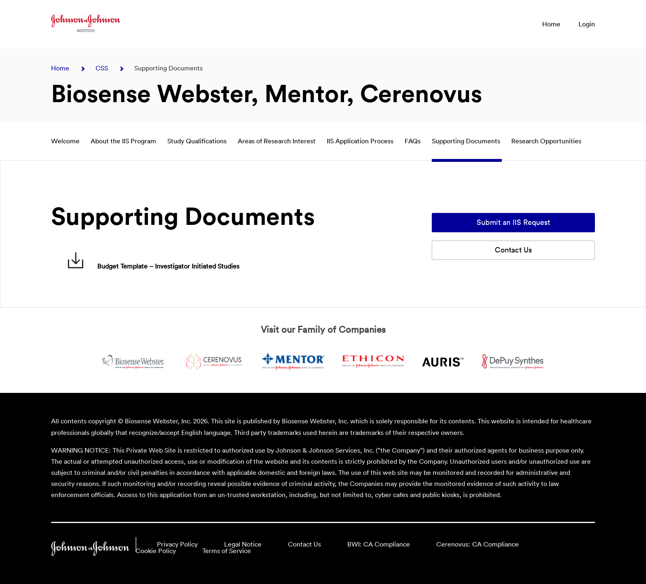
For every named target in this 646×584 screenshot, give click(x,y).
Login (586, 24)
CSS (103, 68)
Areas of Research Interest (277, 141)
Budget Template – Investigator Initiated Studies (153, 266)
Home (551, 24)
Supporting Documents (467, 141)
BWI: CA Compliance (378, 544)
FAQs (413, 141)
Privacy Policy (177, 544)
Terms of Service (226, 551)
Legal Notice (243, 544)
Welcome (66, 141)
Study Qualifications (197, 141)
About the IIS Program (124, 141)
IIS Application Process (361, 141)
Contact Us (513, 250)
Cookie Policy (156, 551)
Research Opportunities (546, 141)
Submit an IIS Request (513, 222)
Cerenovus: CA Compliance (477, 544)
